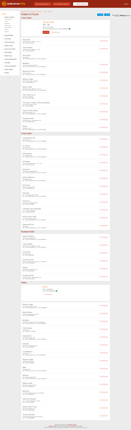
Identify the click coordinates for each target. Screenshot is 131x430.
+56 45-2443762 (29, 172)
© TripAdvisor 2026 (71, 425)
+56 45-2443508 (29, 239)
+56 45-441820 (29, 355)
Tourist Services (8, 42)
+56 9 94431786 (29, 212)
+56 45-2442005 (29, 363)
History (5, 73)
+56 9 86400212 (41, 239)
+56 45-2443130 (29, 66)
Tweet (100, 14)
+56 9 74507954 (41, 339)
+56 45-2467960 (29, 220)
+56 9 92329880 (40, 74)
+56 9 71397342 (41, 228)
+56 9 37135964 (29, 204)
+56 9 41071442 (41, 172)
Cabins (6, 29)
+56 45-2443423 (29, 141)
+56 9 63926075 (29, 188)
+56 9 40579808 (41, 196)
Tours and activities (9, 66)
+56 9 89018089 (50, 291)
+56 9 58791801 (41, 129)
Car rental (6, 39)
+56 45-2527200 (29, 98)
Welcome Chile (53, 426)
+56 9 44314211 (41, 58)
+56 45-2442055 (29, 58)
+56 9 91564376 (41, 180)
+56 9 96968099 (41, 149)
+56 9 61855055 (29, 271)
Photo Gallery (10, 69)
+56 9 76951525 (29, 394)
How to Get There (8, 49)
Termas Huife (48, 22)
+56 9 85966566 (29, 418)
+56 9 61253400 (29, 51)
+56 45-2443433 (29, 149)
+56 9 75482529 (63, 29)
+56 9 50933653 (41, 157)
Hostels (6, 31)
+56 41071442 (29, 74)
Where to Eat (7, 46)
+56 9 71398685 (41, 141)
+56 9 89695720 (29, 82)
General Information (9, 59)
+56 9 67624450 (41, 370)
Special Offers (7, 35)
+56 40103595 (29, 106)
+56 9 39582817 (41, 66)
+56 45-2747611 (29, 370)
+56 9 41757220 (29, 347)
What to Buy (7, 56)
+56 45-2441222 (50, 29)
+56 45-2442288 (29, 114)
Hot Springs (7, 25)
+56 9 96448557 (42, 307)
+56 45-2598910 (29, 180)
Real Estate (7, 52)
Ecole (45, 287)
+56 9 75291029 (41, 114)
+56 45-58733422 (30, 307)
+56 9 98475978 (41, 90)
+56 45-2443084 (29, 247)
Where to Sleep (10, 17)
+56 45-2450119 (29, 323)
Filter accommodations (42, 4)
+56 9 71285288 (29, 263)
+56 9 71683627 (29, 402)
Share (107, 14)
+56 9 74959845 (41, 378)
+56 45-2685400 (29, 129)
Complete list (8, 19)
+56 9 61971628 (29, 410)
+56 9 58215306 (29, 121)
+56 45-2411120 (29, 165)
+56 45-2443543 (29, 378)
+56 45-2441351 (29, 90)
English (126, 4)
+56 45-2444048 (29, 339)
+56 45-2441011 (29, 43)
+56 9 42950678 (29, 315)
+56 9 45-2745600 (30, 331)
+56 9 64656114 (29, 386)
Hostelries (7, 23)
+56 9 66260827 (29, 255)
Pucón (4, 14)
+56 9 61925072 (41, 247)
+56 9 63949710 (41, 323)
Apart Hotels (7, 27)
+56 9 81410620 (41, 355)
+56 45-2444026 (29, 228)
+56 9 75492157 (41, 220)
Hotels (6, 21)
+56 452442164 (29, 196)
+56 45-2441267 (29, 157)
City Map (6, 63)
